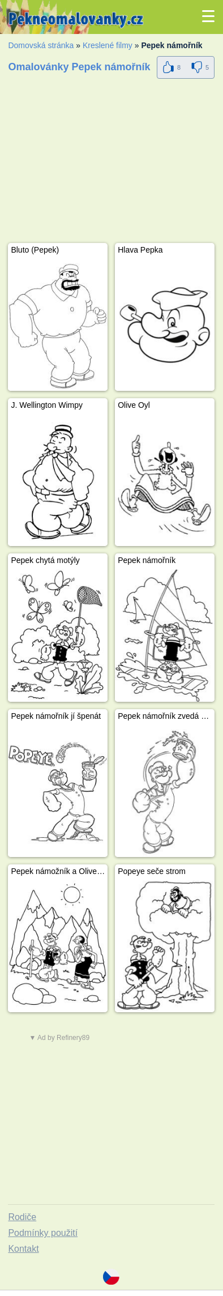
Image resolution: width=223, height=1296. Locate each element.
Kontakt (23, 1249)
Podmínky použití (43, 1233)
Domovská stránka (41, 45)
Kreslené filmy (107, 45)
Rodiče (22, 1217)
